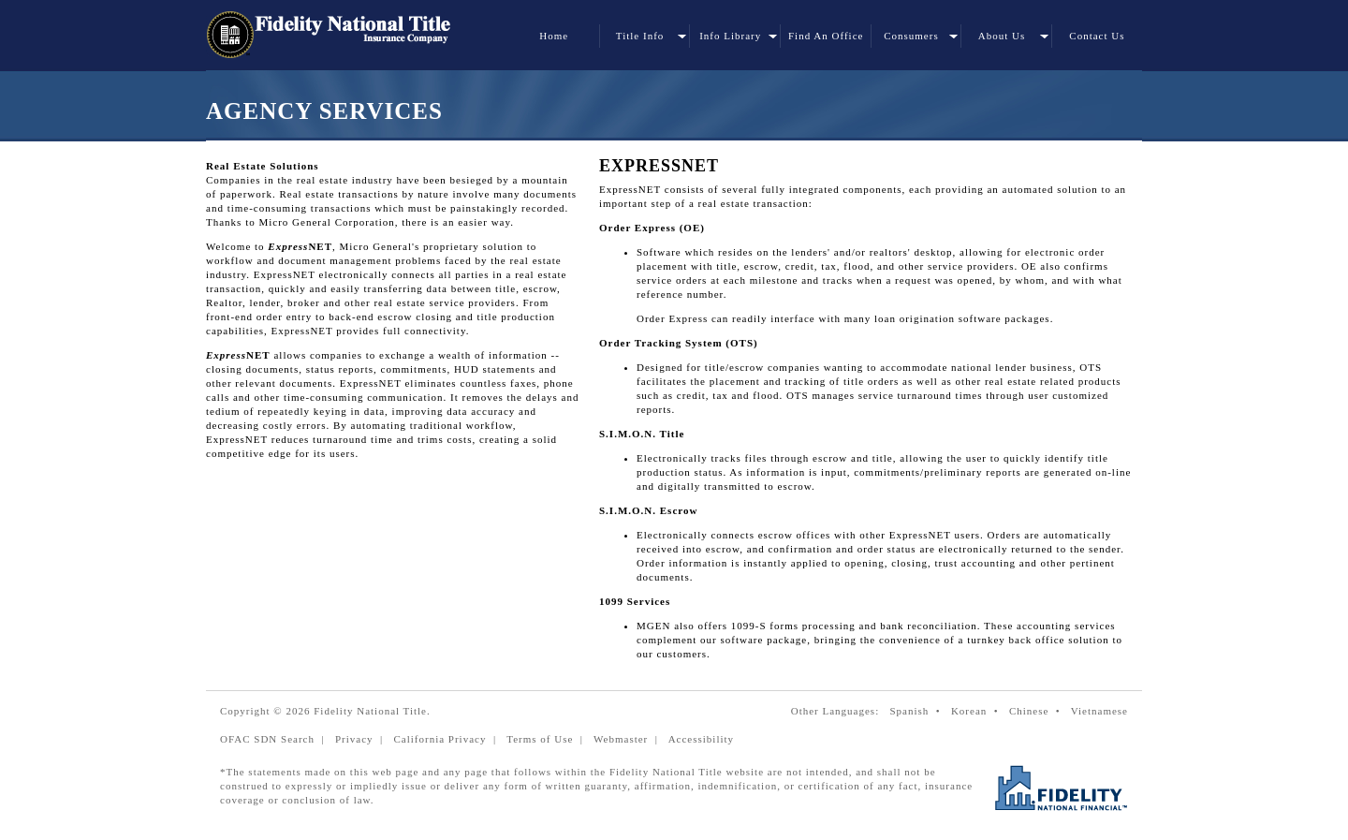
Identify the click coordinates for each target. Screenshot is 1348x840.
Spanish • (918, 710)
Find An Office (825, 35)
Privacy (354, 738)
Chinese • (1038, 710)
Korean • (978, 710)
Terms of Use (539, 738)
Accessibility (701, 738)
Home (553, 35)
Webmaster (620, 738)
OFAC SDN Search (267, 738)
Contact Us (1096, 35)
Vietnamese (1099, 710)
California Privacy (439, 738)
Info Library (730, 35)
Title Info (640, 35)
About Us (1001, 35)
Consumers (911, 35)
